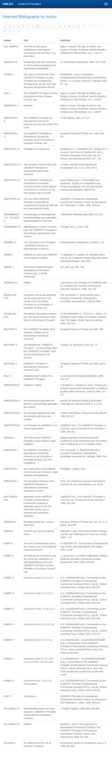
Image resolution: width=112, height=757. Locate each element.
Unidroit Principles (29, 4)
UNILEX (8, 4)
